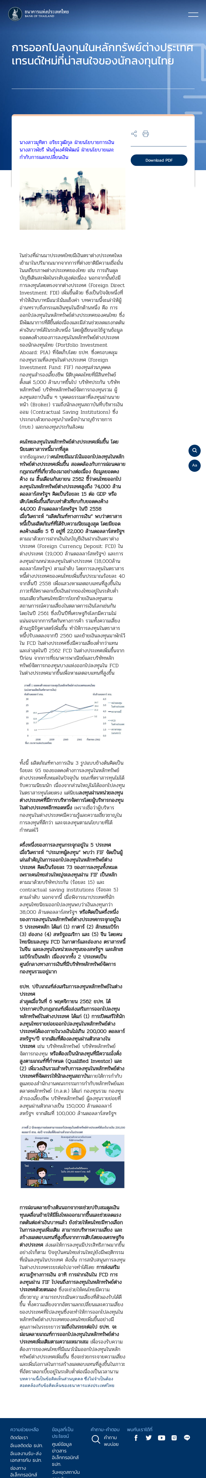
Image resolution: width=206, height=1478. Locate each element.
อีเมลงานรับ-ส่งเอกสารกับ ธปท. (26, 1457)
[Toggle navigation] (193, 14)
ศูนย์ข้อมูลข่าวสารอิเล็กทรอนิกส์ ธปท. (65, 1454)
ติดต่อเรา (19, 1437)
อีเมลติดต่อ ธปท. (26, 1445)
